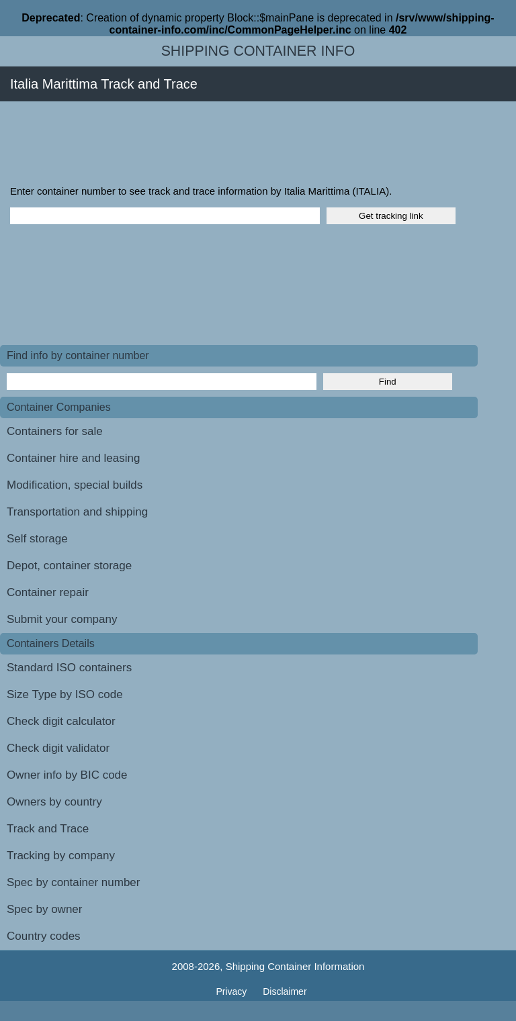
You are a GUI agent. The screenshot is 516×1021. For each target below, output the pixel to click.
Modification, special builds (74, 485)
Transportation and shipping (77, 511)
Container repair (48, 592)
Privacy (232, 991)
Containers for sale (55, 431)
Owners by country (54, 801)
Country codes (44, 936)
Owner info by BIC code (67, 775)
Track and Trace (48, 828)
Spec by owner (44, 909)
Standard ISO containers (69, 667)
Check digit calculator (61, 721)
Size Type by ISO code (65, 694)
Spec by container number (73, 882)
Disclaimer (284, 991)
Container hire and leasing (73, 458)
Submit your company (62, 619)
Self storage (37, 538)
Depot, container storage (69, 565)
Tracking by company (61, 855)
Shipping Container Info (258, 51)
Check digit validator (58, 748)
